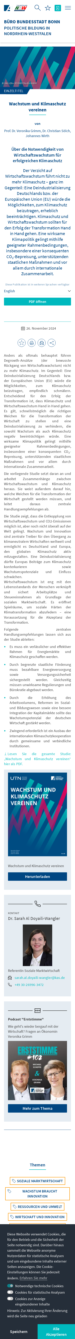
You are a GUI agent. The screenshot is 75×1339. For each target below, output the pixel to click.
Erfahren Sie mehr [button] (33, 1278)
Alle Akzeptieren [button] (56, 1331)
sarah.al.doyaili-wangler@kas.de (36, 977)
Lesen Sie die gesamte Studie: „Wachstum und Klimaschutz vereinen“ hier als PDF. (37, 758)
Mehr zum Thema (38, 1108)
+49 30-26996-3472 (26, 984)
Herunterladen (37, 876)
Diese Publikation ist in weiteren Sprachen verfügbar (37, 284)
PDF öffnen (37, 301)
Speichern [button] (18, 1331)
